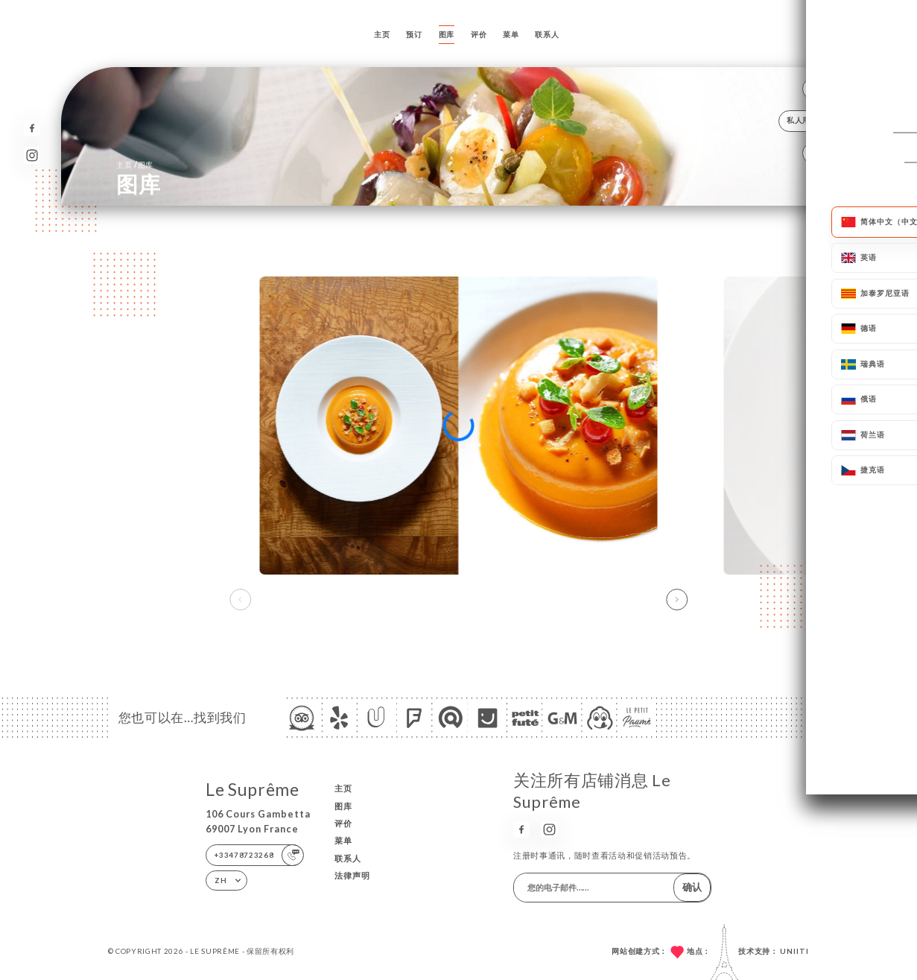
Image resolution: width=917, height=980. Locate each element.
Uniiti (794, 950)
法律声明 (352, 875)
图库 (446, 34)
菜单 (510, 34)
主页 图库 (134, 164)
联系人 (547, 34)
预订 (414, 34)
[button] (677, 599)
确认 (692, 887)
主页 (382, 34)
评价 (478, 34)
